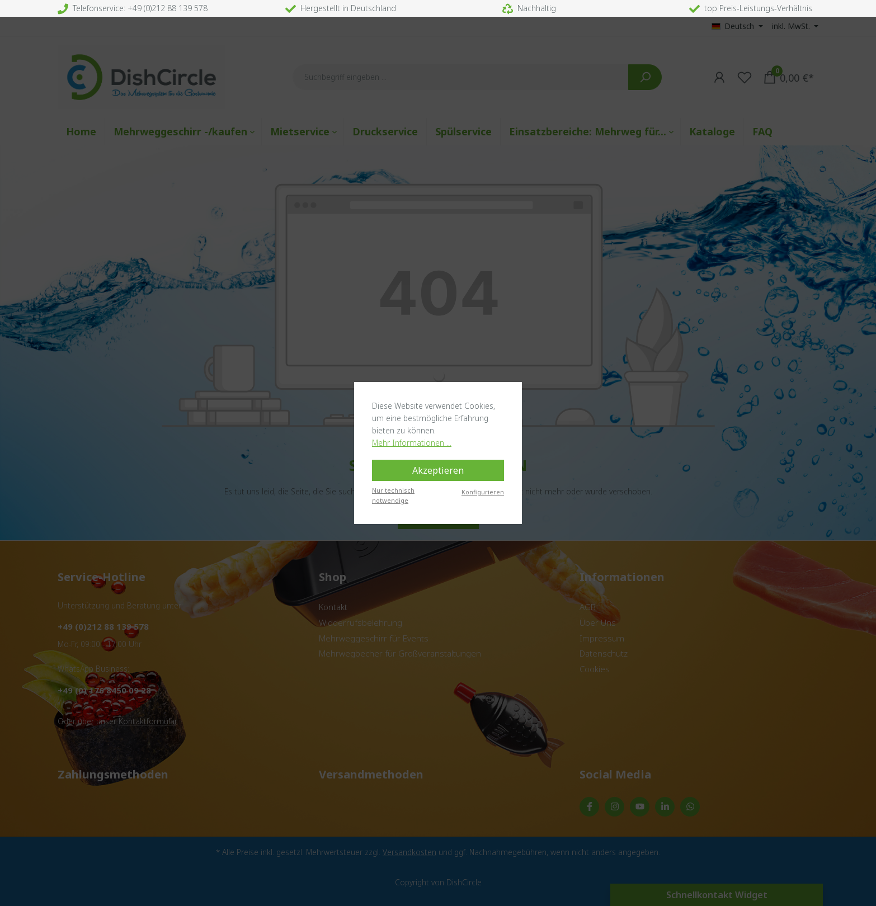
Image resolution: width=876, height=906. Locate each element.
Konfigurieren (482, 492)
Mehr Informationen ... (411, 442)
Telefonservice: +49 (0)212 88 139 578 (133, 8)
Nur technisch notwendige (393, 495)
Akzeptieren (438, 470)
